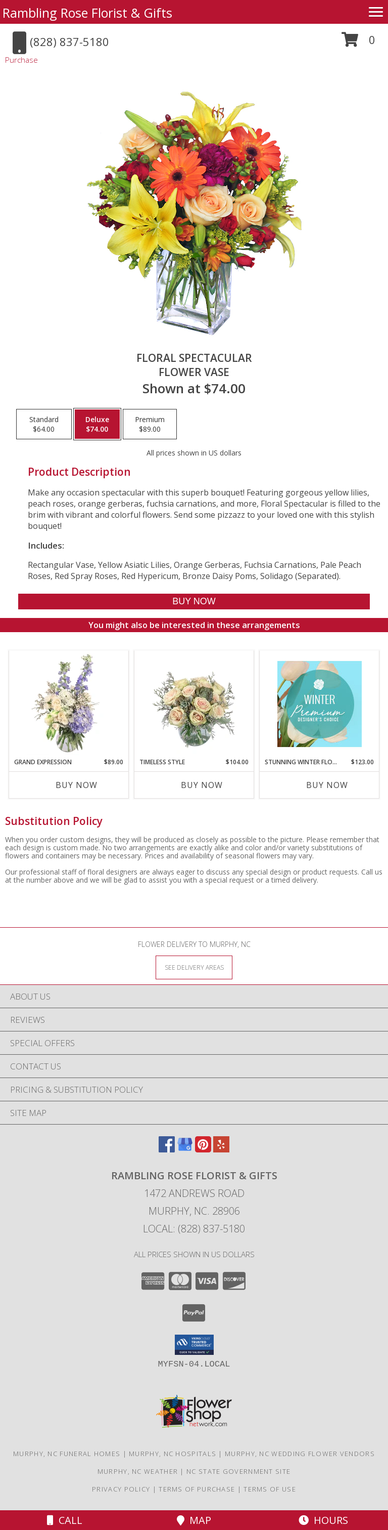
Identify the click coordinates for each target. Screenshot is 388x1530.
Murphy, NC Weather (138, 1471)
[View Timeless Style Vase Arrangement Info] (194, 704)
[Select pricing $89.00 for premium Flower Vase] (149, 424)
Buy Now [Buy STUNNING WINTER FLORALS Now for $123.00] (327, 785)
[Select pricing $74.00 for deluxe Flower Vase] (97, 424)
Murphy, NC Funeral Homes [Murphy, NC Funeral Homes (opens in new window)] (66, 1453)
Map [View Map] (194, 1520)
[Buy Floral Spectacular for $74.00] (194, 601)
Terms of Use (270, 1489)
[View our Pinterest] (203, 1149)
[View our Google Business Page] (185, 1149)
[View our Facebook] (167, 1149)
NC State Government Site (238, 1471)
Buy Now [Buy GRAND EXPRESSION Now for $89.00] (77, 785)
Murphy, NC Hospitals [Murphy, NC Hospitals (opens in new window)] (172, 1453)
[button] (358, 43)
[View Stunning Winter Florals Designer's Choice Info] (319, 704)
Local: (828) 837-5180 (194, 1228)
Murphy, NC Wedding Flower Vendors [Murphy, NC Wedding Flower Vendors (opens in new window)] (300, 1453)
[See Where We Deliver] (194, 967)
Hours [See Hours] (323, 1520)
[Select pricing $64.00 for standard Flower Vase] (44, 424)
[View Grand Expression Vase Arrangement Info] (69, 704)
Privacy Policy (121, 1489)
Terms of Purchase (197, 1489)
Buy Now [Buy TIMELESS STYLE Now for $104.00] (202, 785)
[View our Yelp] (221, 1149)
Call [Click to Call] (64, 1520)
